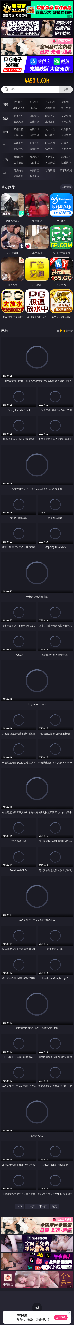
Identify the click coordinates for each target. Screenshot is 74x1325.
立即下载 (61, 1317)
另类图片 (66, 148)
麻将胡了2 (18, 107)
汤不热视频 (66, 170)
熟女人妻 (18, 121)
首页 (19, 1206)
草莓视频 (50, 170)
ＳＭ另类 (66, 121)
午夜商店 (34, 170)
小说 (5, 159)
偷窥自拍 (18, 143)
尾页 (54, 1206)
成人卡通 (50, 129)
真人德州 (34, 102)
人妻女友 (50, 156)
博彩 (5, 104)
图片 (5, 145)
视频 (5, 118)
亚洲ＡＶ (18, 115)
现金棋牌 (50, 107)
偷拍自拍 (34, 129)
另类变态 (66, 135)
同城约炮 (18, 170)
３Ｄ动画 (66, 115)
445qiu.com (36, 80)
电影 (5, 132)
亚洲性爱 (18, 129)
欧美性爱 (66, 129)
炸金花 (34, 107)
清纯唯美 (34, 148)
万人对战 (50, 102)
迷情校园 (18, 162)
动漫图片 (66, 143)
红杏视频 (18, 176)
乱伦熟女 (50, 135)
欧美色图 (50, 143)
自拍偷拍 (34, 115)
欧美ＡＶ (50, 115)
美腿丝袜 (18, 148)
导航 (5, 173)
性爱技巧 (66, 162)
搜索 (66, 89)
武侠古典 (66, 156)
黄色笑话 (50, 162)
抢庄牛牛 (66, 107)
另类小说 (34, 162)
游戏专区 (66, 102)
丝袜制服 (34, 121)
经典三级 (34, 135)
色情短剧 (34, 176)
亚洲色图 (34, 143)
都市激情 (18, 156)
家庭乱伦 (34, 156)
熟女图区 (50, 148)
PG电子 (18, 102)
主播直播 (50, 121)
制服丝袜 (18, 135)
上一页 (31, 1206)
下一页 (43, 1206)
